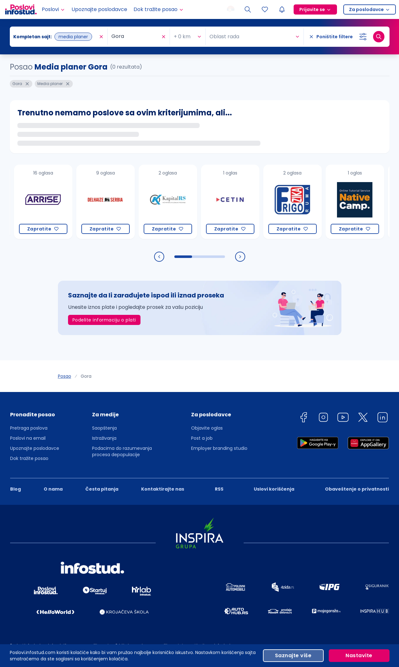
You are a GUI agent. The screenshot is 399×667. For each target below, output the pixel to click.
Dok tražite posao (29, 458)
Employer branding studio (219, 448)
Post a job (202, 438)
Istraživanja (104, 438)
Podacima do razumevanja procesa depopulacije (122, 451)
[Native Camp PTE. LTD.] (355, 202)
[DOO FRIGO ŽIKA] (292, 202)
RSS (219, 489)
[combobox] (92, 37)
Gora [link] (86, 376)
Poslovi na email (28, 438)
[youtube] (343, 418)
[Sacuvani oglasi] (264, 9)
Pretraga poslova (28, 428)
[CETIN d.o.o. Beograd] (230, 202)
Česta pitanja (101, 489)
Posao (64, 376)
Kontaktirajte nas (162, 489)
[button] (34, 416)
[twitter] (363, 418)
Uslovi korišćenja (274, 489)
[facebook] (303, 418)
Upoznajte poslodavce (99, 9)
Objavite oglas (207, 428)
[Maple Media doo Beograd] (43, 202)
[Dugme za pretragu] (378, 36)
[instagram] (323, 418)
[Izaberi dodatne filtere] (363, 37)
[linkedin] (382, 418)
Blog (15, 489)
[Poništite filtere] (331, 37)
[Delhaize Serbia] (105, 202)
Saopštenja (104, 428)
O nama (53, 489)
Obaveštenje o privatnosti (357, 489)
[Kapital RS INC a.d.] (168, 202)
